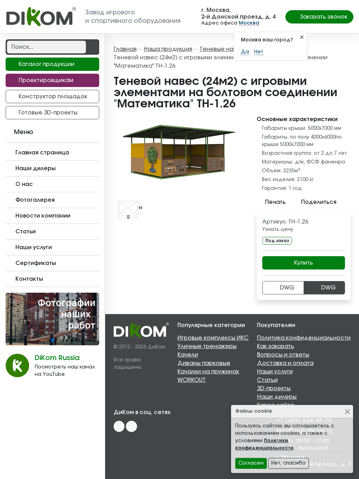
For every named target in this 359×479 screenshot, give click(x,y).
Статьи (267, 380)
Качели (187, 355)
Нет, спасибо (288, 463)
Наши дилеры (277, 397)
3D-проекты (274, 388)
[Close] (347, 411)
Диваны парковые (203, 363)
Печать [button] (271, 202)
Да (245, 51)
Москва (249, 23)
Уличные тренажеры (207, 346)
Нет (258, 51)
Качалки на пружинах (208, 371)
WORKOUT (191, 380)
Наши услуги (275, 371)
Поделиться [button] (314, 202)
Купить (303, 263)
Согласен (251, 463)
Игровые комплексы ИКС (213, 338)
